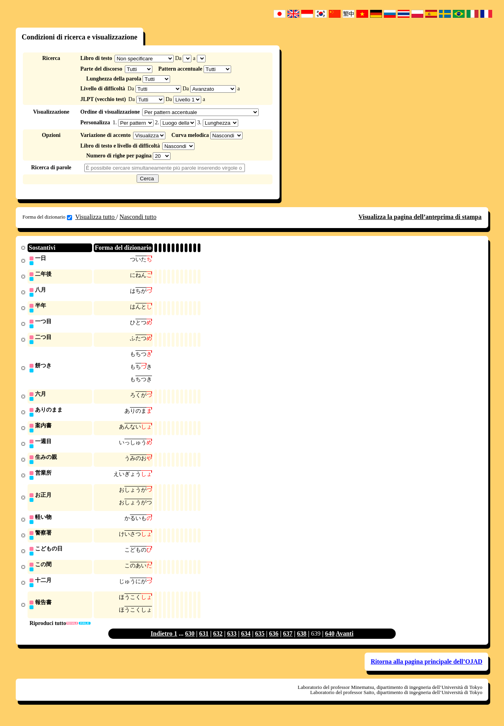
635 (260, 643)
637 (288, 643)
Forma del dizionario (47, 217)
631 (204, 643)
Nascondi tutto (137, 216)
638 (301, 643)
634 (245, 643)
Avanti (345, 643)
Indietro (162, 643)
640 (329, 643)
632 (217, 643)
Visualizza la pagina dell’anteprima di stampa (420, 216)
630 (190, 643)
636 (273, 643)
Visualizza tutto (95, 216)
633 (232, 643)
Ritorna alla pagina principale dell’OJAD (426, 671)
